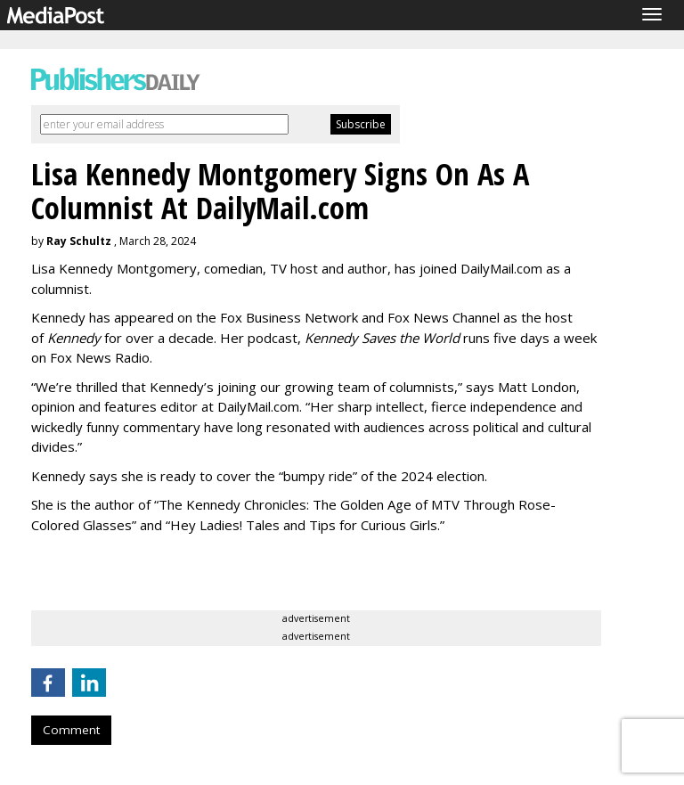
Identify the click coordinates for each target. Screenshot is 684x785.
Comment (71, 730)
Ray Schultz (78, 241)
